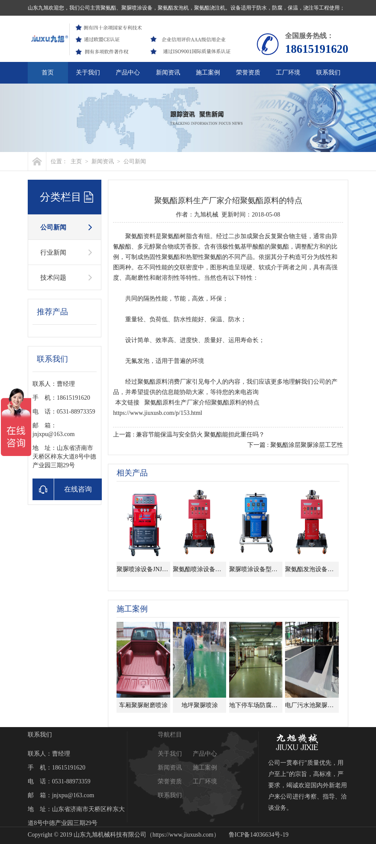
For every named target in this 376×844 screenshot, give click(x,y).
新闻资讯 (168, 72)
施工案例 (208, 72)
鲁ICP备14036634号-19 (258, 834)
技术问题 (53, 277)
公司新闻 (134, 161)
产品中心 (128, 72)
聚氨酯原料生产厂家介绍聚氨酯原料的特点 (201, 402)
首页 (48, 72)
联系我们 (328, 72)
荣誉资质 (248, 72)
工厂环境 (288, 72)
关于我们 (88, 72)
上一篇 (189, 434)
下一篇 (295, 445)
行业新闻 (53, 252)
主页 (76, 161)
